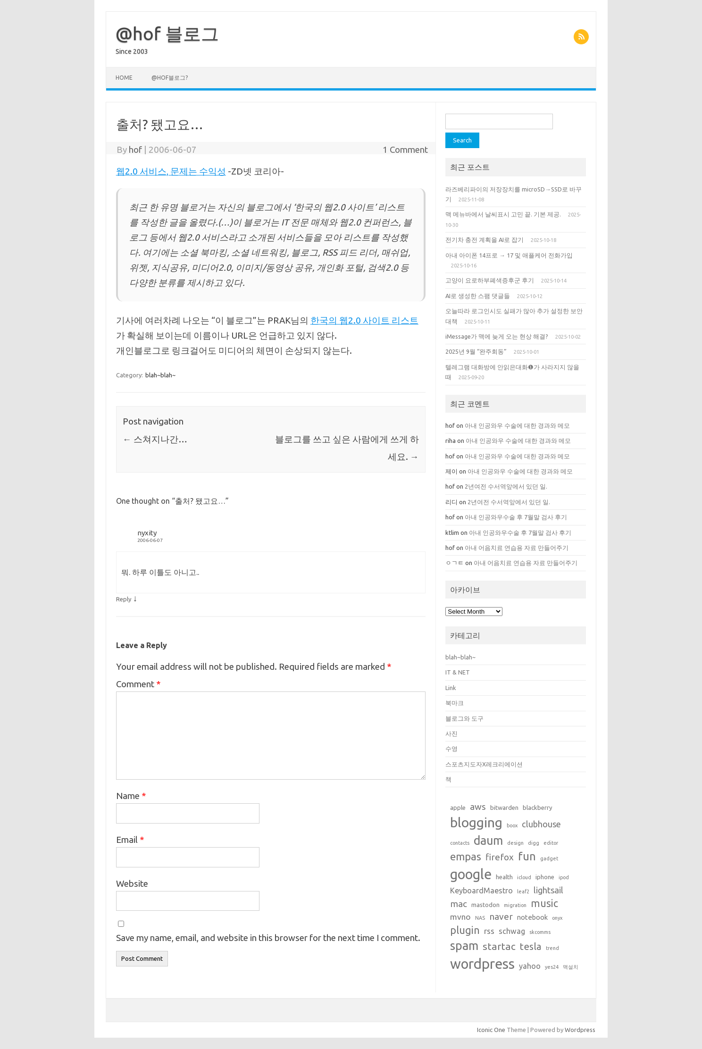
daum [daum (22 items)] (488, 840)
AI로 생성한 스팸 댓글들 (477, 295)
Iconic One (491, 1029)
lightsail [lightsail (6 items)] (548, 890)
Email (130, 839)
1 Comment (405, 149)
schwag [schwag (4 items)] (512, 931)
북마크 (454, 702)
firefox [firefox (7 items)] (499, 857)
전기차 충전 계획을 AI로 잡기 (484, 239)
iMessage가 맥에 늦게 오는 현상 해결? (496, 336)
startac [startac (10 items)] (499, 946)
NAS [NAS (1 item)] (480, 918)
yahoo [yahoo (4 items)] (530, 966)
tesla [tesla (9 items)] (531, 946)
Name (131, 796)
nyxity (147, 533)
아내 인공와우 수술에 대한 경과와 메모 (518, 425)
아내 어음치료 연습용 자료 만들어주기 (516, 547)
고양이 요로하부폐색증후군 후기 (489, 280)
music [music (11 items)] (544, 903)
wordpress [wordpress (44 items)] (482, 964)
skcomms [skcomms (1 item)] (540, 932)
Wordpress (580, 1029)
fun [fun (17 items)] (527, 856)
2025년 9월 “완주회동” (476, 351)
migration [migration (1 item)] (515, 905)
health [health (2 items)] (504, 877)
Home (124, 78)
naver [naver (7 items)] (501, 916)
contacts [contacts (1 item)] (459, 843)
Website (132, 883)
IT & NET (457, 672)
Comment (138, 684)
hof (135, 149)
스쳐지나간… (155, 439)
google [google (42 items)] (471, 874)
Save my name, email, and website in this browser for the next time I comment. (268, 937)
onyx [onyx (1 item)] (557, 918)
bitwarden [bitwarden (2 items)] (504, 807)
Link (450, 687)
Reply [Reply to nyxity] (123, 599)
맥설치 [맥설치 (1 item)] (570, 967)
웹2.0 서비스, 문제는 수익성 (171, 171)
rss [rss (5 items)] (489, 930)
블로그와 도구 (464, 718)
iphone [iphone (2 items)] (544, 877)
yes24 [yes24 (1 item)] (552, 967)
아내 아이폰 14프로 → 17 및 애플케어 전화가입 (509, 255)
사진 (451, 733)
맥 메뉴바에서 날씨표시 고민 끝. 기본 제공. (503, 214)
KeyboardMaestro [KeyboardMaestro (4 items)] (481, 890)
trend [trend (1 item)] (552, 948)
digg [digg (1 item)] (533, 843)
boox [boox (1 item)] (512, 825)
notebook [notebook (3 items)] (532, 917)
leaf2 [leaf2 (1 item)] (523, 891)
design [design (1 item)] (515, 843)
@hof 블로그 (167, 33)
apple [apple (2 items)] (458, 807)
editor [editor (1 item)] (550, 843)
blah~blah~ (160, 375)
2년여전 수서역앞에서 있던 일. (506, 486)
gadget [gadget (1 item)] (549, 858)
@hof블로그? (169, 78)
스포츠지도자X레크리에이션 (484, 764)
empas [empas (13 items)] (465, 856)
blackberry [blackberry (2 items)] (537, 807)
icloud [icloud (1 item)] (524, 877)
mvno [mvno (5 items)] (460, 916)
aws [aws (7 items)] (478, 806)
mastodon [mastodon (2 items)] (485, 904)
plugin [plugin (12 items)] (465, 930)
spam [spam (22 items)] (464, 945)
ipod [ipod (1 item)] (564, 877)
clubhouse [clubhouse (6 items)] (541, 824)
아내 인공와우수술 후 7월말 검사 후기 (516, 517)
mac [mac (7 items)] (458, 904)
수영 (451, 748)
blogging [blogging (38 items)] (476, 822)
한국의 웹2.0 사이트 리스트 (364, 320)
